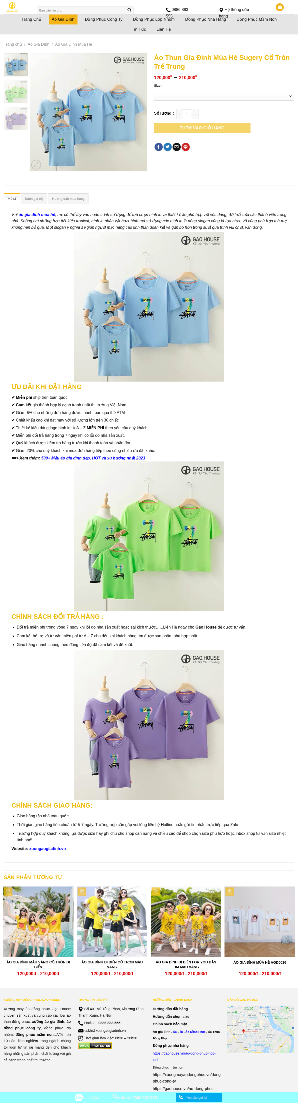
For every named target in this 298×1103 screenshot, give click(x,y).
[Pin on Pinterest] (186, 147)
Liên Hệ (163, 29)
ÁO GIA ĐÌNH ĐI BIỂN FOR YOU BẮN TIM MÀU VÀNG (186, 964)
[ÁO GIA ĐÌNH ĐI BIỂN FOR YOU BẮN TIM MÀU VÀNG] (186, 921)
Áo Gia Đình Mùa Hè (73, 44)
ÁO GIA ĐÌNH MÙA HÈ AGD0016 (259, 962)
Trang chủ (13, 44)
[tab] (12, 198)
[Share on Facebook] (158, 147)
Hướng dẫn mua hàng (68, 199)
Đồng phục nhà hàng (171, 1046)
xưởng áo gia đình (48, 1022)
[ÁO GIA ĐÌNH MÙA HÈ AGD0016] (259, 921)
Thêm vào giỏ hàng (202, 128)
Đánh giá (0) (34, 199)
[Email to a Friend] (176, 147)
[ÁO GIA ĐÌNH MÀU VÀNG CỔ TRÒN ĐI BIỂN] (38, 921)
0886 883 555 (109, 1023)
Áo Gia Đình (39, 44)
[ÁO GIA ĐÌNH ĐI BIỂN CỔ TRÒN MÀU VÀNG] (112, 921)
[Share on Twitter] (168, 147)
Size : (158, 85)
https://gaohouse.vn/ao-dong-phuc (183, 1089)
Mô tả (12, 199)
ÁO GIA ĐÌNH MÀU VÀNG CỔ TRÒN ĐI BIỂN (38, 964)
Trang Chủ (31, 19)
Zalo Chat (90, 1098)
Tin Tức (139, 29)
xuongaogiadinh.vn (47, 849)
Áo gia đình (161, 1032)
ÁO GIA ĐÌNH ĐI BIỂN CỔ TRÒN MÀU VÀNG (112, 964)
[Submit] (130, 10)
